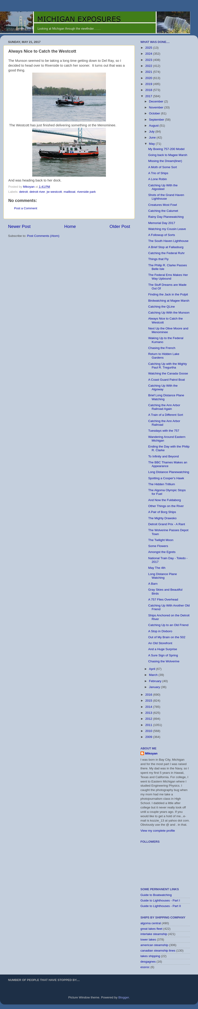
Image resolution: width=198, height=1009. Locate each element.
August (154, 125)
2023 (149, 60)
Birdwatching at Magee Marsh (168, 300)
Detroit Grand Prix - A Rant (166, 524)
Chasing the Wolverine (164, 661)
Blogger (123, 997)
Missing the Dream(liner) (165, 161)
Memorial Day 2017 (161, 223)
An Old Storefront (160, 643)
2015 (149, 700)
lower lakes (148, 939)
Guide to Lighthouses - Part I (160, 900)
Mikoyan (151, 753)
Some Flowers (158, 546)
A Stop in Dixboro (160, 631)
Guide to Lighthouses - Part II (160, 906)
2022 (149, 66)
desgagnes (148, 961)
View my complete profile (157, 830)
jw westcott (54, 191)
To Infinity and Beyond (163, 456)
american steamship (154, 945)
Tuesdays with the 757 (163, 430)
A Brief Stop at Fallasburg (165, 247)
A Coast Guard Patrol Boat (166, 379)
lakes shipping (150, 956)
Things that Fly (158, 259)
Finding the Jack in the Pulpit (168, 294)
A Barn (153, 583)
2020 (149, 78)
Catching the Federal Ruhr (166, 253)
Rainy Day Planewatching (166, 216)
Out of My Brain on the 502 (166, 637)
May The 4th (157, 568)
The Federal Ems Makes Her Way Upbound (168, 276)
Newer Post (19, 226)
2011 (149, 725)
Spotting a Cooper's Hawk (166, 478)
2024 (149, 53)
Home (70, 226)
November (156, 107)
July (152, 131)
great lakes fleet (151, 928)
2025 (149, 47)
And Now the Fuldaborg (164, 500)
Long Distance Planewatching (168, 472)
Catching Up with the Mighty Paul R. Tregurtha (167, 365)
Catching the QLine (161, 306)
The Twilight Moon (160, 540)
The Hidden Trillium (161, 484)
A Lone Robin (157, 179)
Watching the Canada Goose (168, 373)
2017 (149, 96)
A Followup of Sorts (161, 235)
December (156, 101)
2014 (149, 707)
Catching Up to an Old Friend (168, 625)
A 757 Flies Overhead (163, 599)
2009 (149, 737)
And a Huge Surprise (162, 649)
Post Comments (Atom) (43, 236)
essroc (145, 967)
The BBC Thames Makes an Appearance (167, 464)
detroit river (37, 191)
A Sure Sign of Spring (163, 655)
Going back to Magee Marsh (167, 155)
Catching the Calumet (163, 211)
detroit (23, 191)
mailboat (69, 191)
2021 (149, 72)
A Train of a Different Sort (165, 415)
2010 (149, 731)
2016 (149, 694)
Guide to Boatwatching (156, 895)
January (155, 687)
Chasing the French (161, 348)
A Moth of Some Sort (162, 167)
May (152, 143)
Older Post (120, 226)
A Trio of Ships (158, 173)
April (152, 669)
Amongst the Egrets (162, 552)
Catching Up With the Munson (168, 312)
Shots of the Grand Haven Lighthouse (166, 196)
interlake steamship (153, 934)
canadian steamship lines (157, 950)
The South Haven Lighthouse (168, 241)
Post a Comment (25, 208)
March (153, 675)
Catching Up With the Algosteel (163, 187)
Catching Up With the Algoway (163, 387)
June (153, 137)
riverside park (86, 191)
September (157, 119)
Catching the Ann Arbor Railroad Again (164, 407)
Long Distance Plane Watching (162, 575)
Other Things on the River (166, 506)
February (155, 681)
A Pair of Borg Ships (162, 512)
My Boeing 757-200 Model (166, 149)
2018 (149, 90)
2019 (149, 84)
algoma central (150, 923)
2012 (149, 718)
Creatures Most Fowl (162, 205)
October (155, 113)
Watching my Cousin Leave (167, 229)
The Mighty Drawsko (162, 518)
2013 (149, 712)
